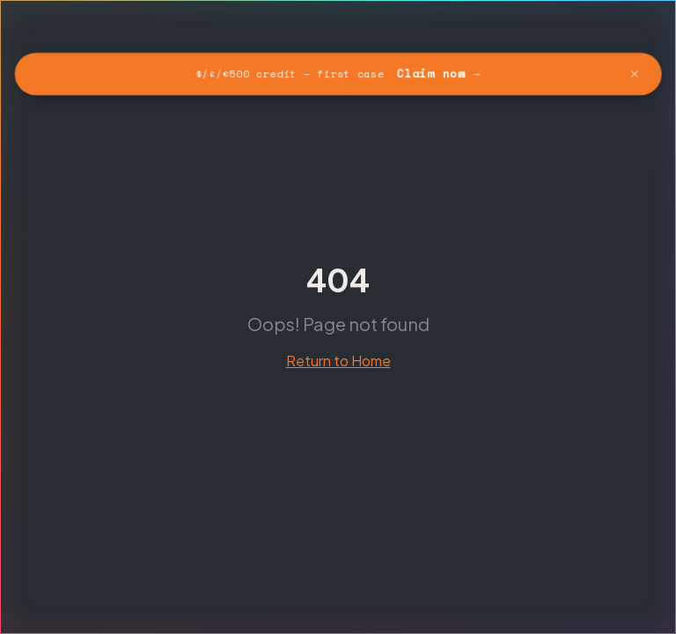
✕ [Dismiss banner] (636, 73)
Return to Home (338, 360)
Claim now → (439, 73)
